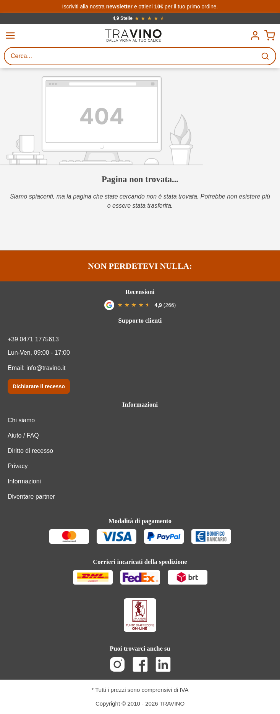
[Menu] (10, 35)
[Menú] (255, 35)
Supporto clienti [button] (140, 320)
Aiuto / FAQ (23, 435)
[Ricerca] (265, 56)
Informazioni (140, 404)
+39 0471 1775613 (33, 339)
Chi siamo (21, 420)
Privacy (18, 466)
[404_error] (140, 120)
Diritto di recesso (30, 450)
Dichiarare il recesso (39, 386)
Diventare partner (31, 496)
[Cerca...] (131, 56)
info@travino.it (46, 368)
